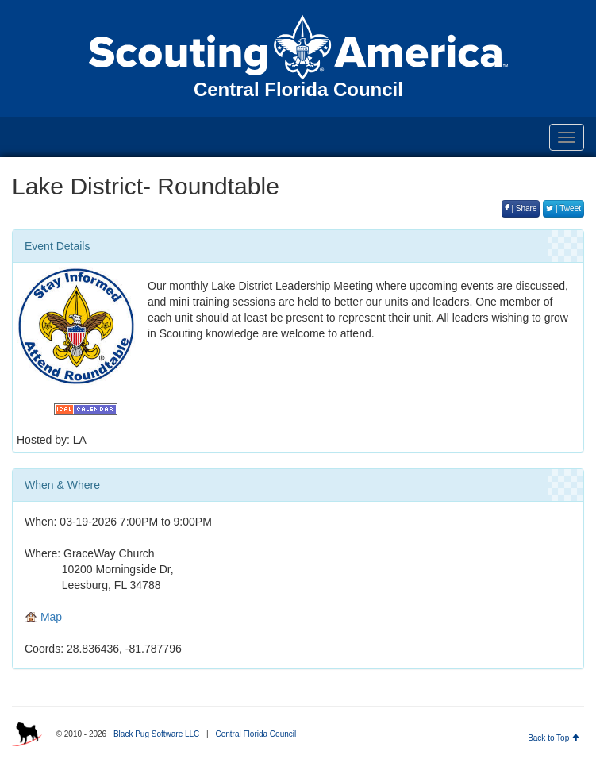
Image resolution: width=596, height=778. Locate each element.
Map (43, 616)
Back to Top (553, 738)
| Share (521, 208)
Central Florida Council (255, 734)
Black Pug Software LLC (156, 734)
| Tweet (563, 208)
